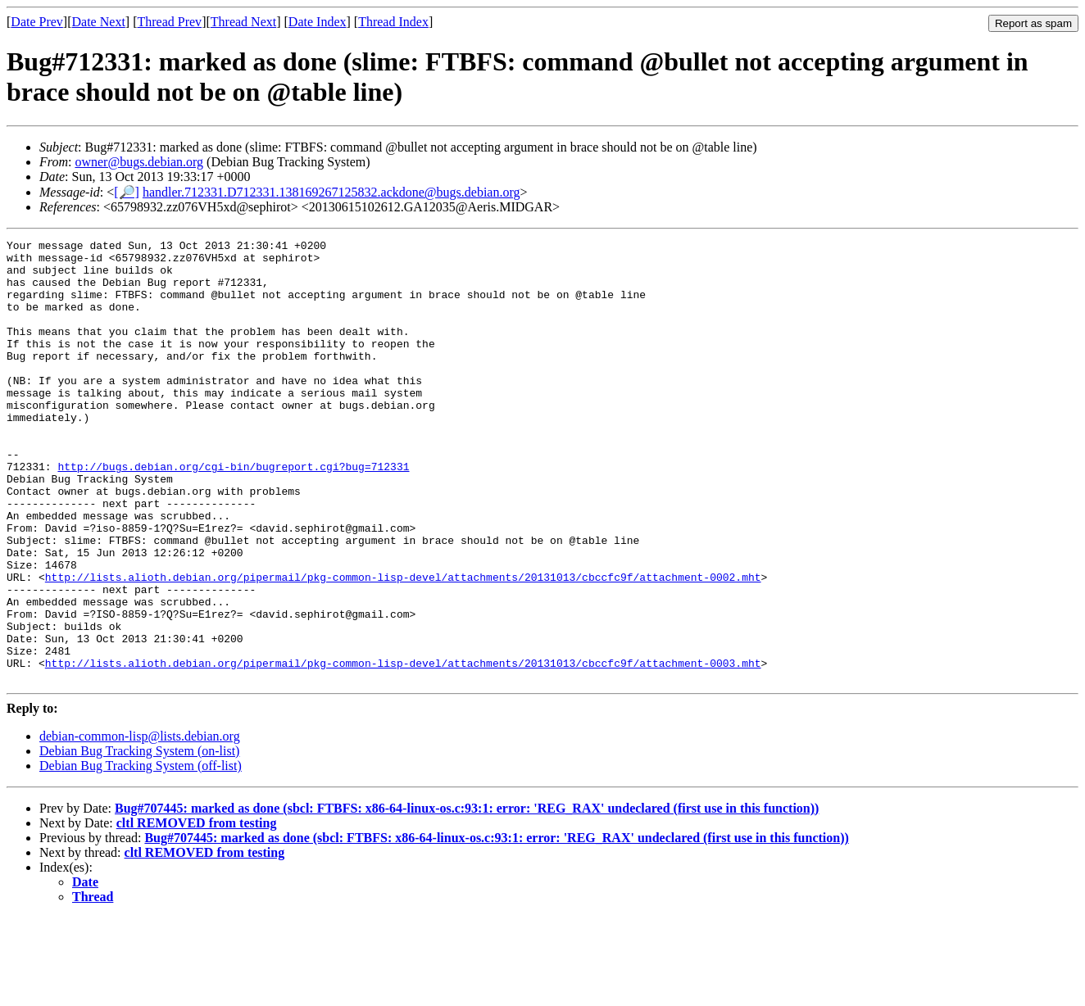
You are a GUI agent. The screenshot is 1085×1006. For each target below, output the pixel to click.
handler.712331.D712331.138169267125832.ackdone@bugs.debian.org (331, 192)
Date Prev (37, 22)
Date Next (98, 22)
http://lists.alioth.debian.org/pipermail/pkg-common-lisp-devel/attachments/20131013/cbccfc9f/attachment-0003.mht (403, 748)
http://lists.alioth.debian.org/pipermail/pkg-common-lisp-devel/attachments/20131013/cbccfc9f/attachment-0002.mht (403, 645)
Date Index (317, 22)
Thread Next (243, 22)
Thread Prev (169, 22)
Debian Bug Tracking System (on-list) (139, 839)
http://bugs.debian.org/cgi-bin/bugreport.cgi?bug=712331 (233, 512)
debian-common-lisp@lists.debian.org (139, 825)
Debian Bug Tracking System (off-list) (140, 854)
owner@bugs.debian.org (139, 162)
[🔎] (126, 192)
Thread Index (393, 22)
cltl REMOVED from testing (196, 911)
